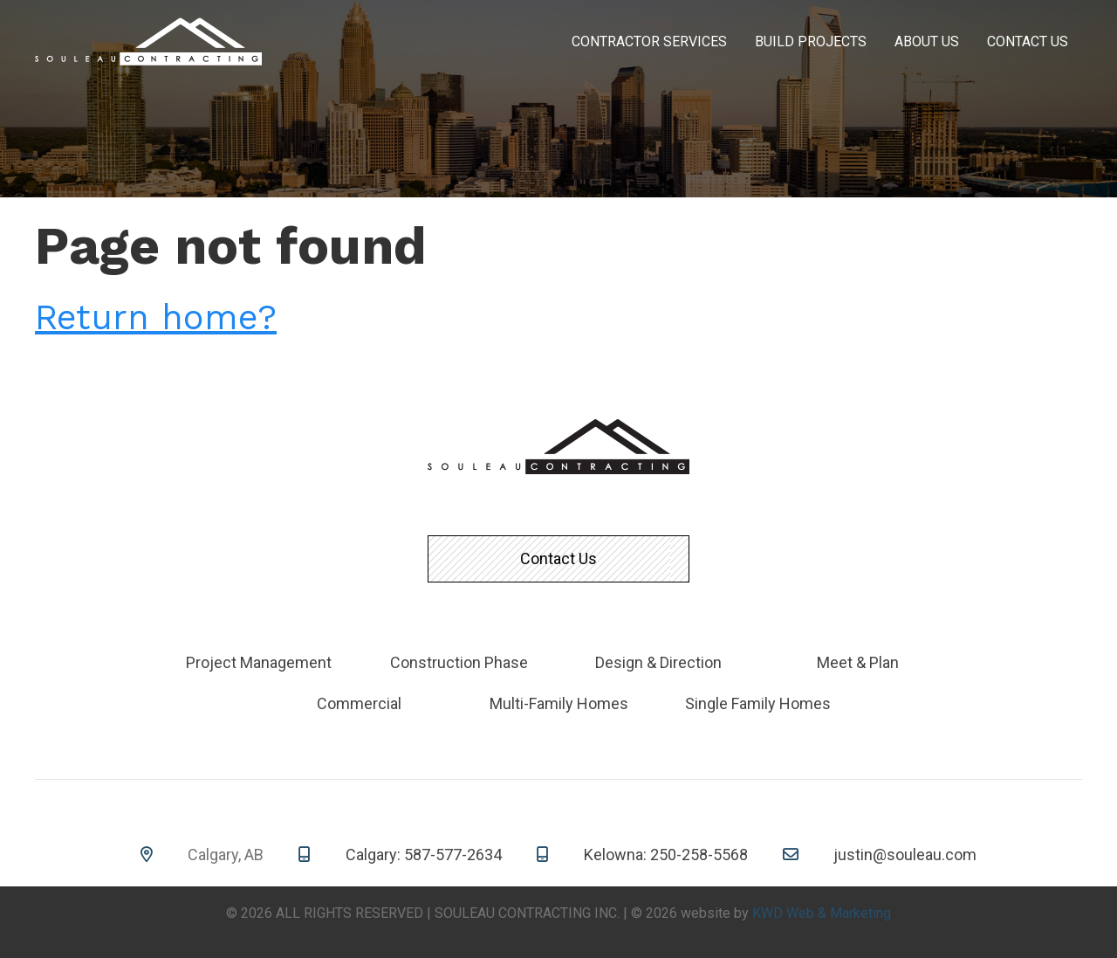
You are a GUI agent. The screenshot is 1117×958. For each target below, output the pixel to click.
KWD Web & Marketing (821, 913)
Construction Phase (459, 662)
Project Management (259, 662)
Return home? (156, 317)
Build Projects (811, 41)
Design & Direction (658, 662)
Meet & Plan (858, 662)
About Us (926, 41)
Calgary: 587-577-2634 (424, 854)
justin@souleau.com (905, 854)
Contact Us (1027, 41)
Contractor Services (649, 41)
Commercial (359, 703)
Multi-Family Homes (559, 703)
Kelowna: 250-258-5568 (666, 854)
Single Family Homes (758, 703)
